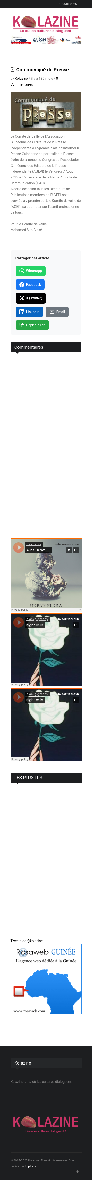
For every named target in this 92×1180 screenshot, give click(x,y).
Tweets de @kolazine (27, 941)
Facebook (30, 284)
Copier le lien (32, 325)
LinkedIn (29, 311)
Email (57, 311)
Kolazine (21, 78)
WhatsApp (30, 270)
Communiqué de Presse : (44, 70)
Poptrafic (31, 1166)
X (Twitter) (30, 298)
